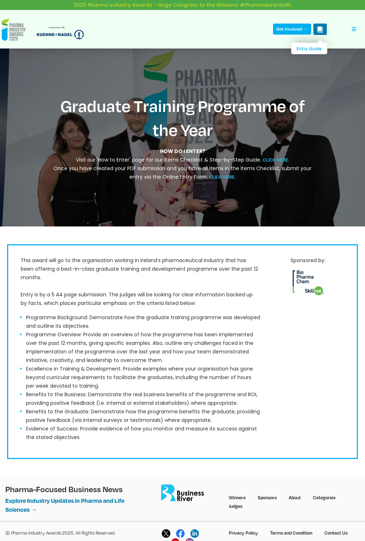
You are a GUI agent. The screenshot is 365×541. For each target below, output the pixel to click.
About (295, 492)
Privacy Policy (243, 527)
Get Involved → (292, 23)
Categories (324, 492)
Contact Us (336, 527)
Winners (237, 492)
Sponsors (267, 492)
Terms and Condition (291, 527)
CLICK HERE (275, 154)
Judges (235, 500)
